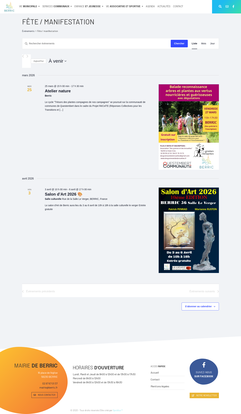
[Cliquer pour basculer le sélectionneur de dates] (57, 61)
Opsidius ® (118, 410)
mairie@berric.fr (48, 387)
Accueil (155, 372)
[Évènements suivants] (27, 56)
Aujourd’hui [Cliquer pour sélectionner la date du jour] (38, 61)
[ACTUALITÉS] (164, 7)
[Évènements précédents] (23, 56)
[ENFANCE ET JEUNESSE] (89, 7)
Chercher (179, 43)
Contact (155, 379)
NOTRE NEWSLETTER (204, 395)
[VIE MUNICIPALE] (29, 7)
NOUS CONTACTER (44, 395)
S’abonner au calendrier (198, 306)
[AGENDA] (150, 7)
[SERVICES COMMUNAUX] (57, 7)
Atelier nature (58, 91)
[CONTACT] (178, 7)
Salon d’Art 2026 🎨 (64, 194)
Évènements (28, 31)
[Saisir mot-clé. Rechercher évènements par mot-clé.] (96, 43)
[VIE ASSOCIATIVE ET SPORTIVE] (124, 7)
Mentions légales (160, 386)
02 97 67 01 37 (50, 383)
